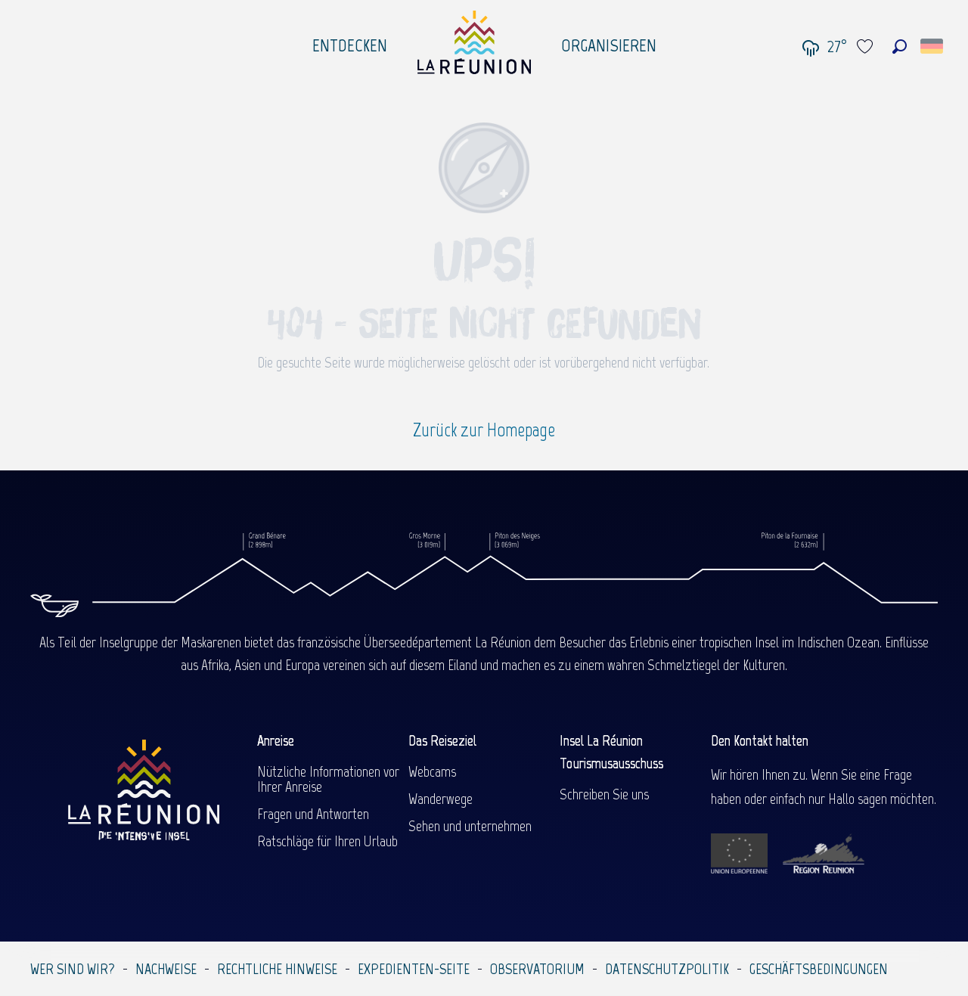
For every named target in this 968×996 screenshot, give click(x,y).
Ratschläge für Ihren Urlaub (327, 841)
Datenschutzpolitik (667, 968)
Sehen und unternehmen (470, 825)
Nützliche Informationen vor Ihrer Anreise (328, 779)
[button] (899, 46)
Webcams (432, 771)
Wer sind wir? (72, 968)
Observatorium (537, 968)
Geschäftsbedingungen (818, 968)
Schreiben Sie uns (604, 794)
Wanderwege (440, 798)
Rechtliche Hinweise (277, 968)
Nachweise (166, 968)
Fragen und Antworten (313, 813)
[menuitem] (349, 41)
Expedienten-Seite (414, 968)
